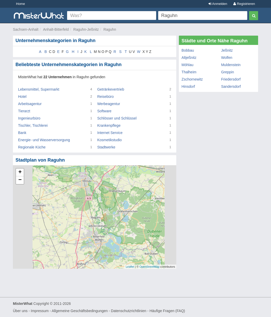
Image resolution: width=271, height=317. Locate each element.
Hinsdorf (188, 86)
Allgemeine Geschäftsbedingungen (80, 311)
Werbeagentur (108, 104)
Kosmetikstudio (109, 140)
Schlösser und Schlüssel (117, 118)
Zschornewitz (192, 79)
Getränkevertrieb (110, 89)
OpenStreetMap (149, 266)
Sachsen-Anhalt (25, 29)
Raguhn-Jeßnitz (86, 29)
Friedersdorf (231, 79)
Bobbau (187, 50)
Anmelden (218, 4)
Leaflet (130, 266)
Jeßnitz (227, 50)
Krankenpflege (109, 125)
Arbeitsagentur (30, 104)
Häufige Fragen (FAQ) (167, 311)
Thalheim (188, 72)
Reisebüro (105, 96)
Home (20, 4)
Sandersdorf (231, 86)
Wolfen (226, 58)
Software (104, 111)
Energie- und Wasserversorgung (44, 140)
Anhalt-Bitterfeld (56, 29)
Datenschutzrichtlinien (128, 311)
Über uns (20, 311)
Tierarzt (24, 111)
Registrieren (244, 4)
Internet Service (110, 133)
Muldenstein (231, 65)
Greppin (227, 72)
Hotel (22, 96)
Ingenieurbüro (29, 118)
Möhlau (187, 65)
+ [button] (20, 172)
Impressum (40, 311)
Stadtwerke (106, 147)
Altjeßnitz (188, 58)
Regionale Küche (32, 147)
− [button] (20, 180)
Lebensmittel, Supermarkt (38, 89)
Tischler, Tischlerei (33, 125)
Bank (22, 133)
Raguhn (109, 29)
